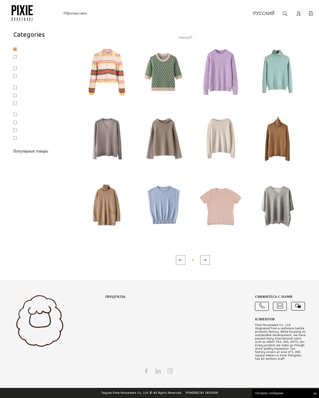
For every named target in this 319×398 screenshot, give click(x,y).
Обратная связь (75, 13)
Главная (183, 37)
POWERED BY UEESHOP (202, 393)
